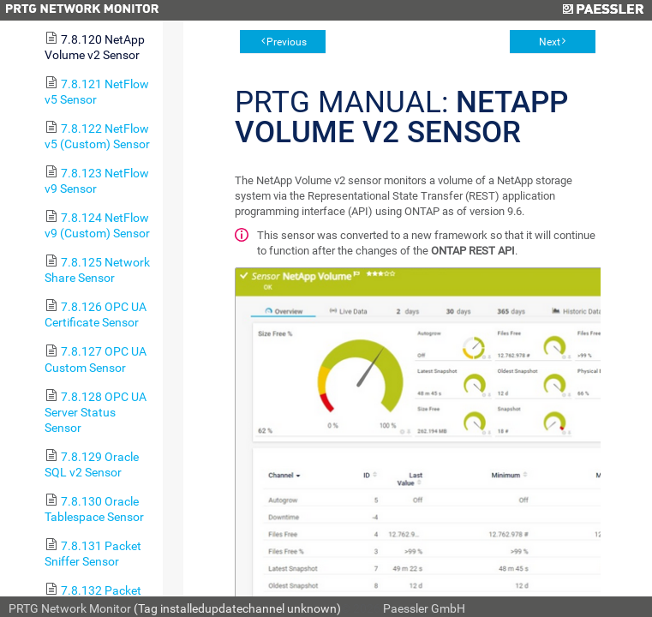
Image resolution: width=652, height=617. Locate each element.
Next (549, 42)
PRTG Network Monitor (70, 608)
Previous (286, 42)
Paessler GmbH (424, 608)
